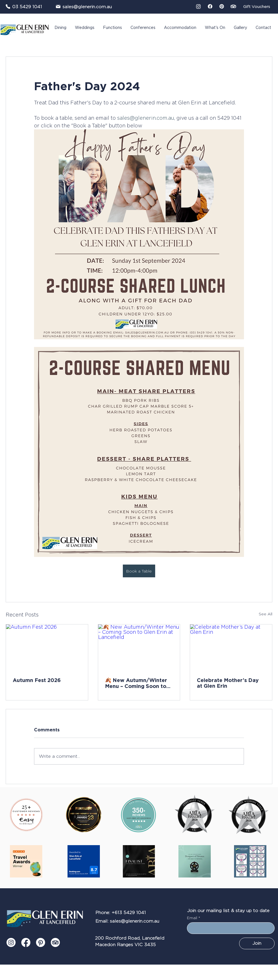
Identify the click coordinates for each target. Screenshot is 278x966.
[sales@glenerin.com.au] (88, 6)
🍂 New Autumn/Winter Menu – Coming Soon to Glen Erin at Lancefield (136, 683)
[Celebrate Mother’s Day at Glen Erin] (231, 647)
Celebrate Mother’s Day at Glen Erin (228, 683)
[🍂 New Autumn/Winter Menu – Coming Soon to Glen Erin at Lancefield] (139, 647)
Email (192, 918)
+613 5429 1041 (128, 912)
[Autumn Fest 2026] (47, 647)
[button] (60, 28)
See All (265, 614)
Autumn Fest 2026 (37, 680)
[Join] (257, 943)
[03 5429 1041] (24, 6)
